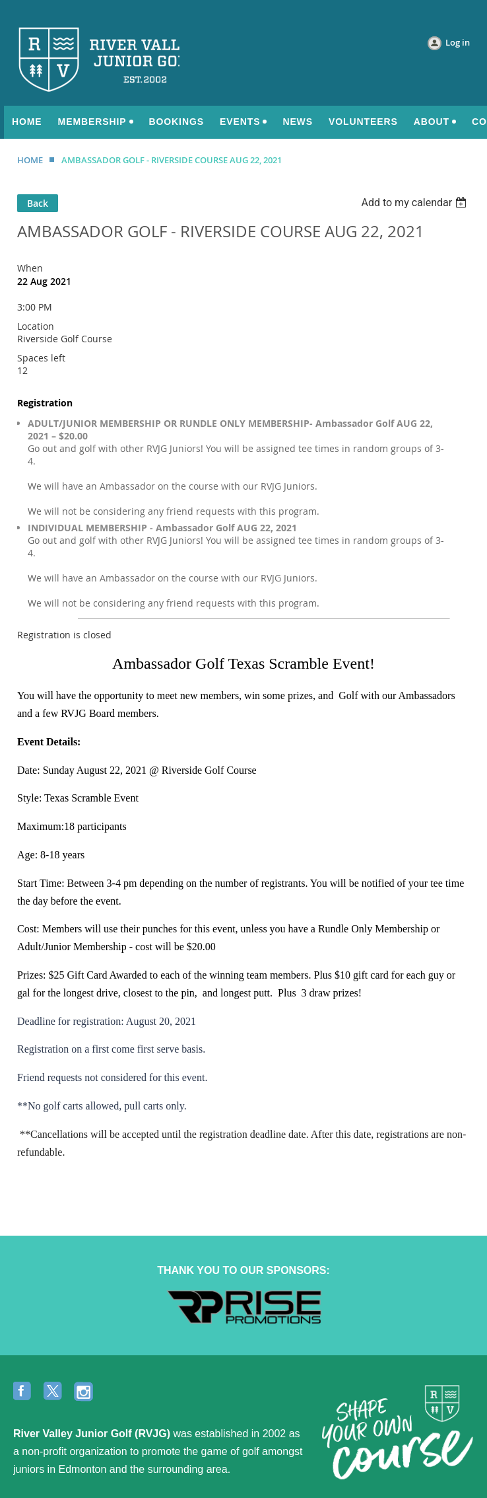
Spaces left (41, 358)
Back (37, 203)
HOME (30, 160)
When (30, 268)
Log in (457, 42)
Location (35, 326)
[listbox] (415, 202)
